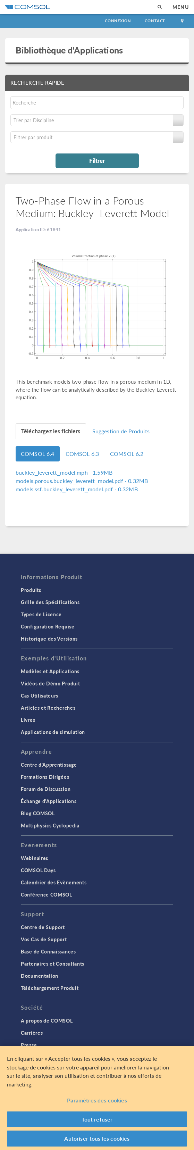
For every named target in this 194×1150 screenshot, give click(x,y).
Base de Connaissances (48, 951)
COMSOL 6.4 (37, 454)
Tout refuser (97, 1119)
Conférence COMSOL (46, 894)
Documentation (39, 975)
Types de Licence (41, 614)
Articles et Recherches (48, 707)
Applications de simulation (53, 731)
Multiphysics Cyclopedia (50, 825)
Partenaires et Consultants (52, 963)
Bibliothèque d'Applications (69, 50)
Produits (31, 589)
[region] (97, 1098)
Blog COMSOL (38, 813)
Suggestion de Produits (121, 431)
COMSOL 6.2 (127, 454)
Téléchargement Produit (49, 987)
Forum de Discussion (45, 788)
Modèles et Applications (50, 671)
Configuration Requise (48, 626)
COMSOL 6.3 (82, 454)
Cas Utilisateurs (39, 695)
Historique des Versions (49, 638)
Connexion (118, 20)
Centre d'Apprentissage (49, 764)
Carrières (32, 1032)
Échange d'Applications (48, 801)
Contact (155, 20)
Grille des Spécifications (50, 602)
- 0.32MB (82, 481)
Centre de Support (43, 927)
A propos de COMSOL (47, 1020)
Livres (28, 719)
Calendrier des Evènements (54, 882)
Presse (29, 1044)
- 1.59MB (64, 472)
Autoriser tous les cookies (96, 1138)
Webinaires (34, 858)
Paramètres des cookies (97, 1100)
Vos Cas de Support (44, 939)
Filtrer (97, 160)
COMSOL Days (38, 870)
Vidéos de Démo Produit (50, 683)
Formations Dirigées (45, 776)
